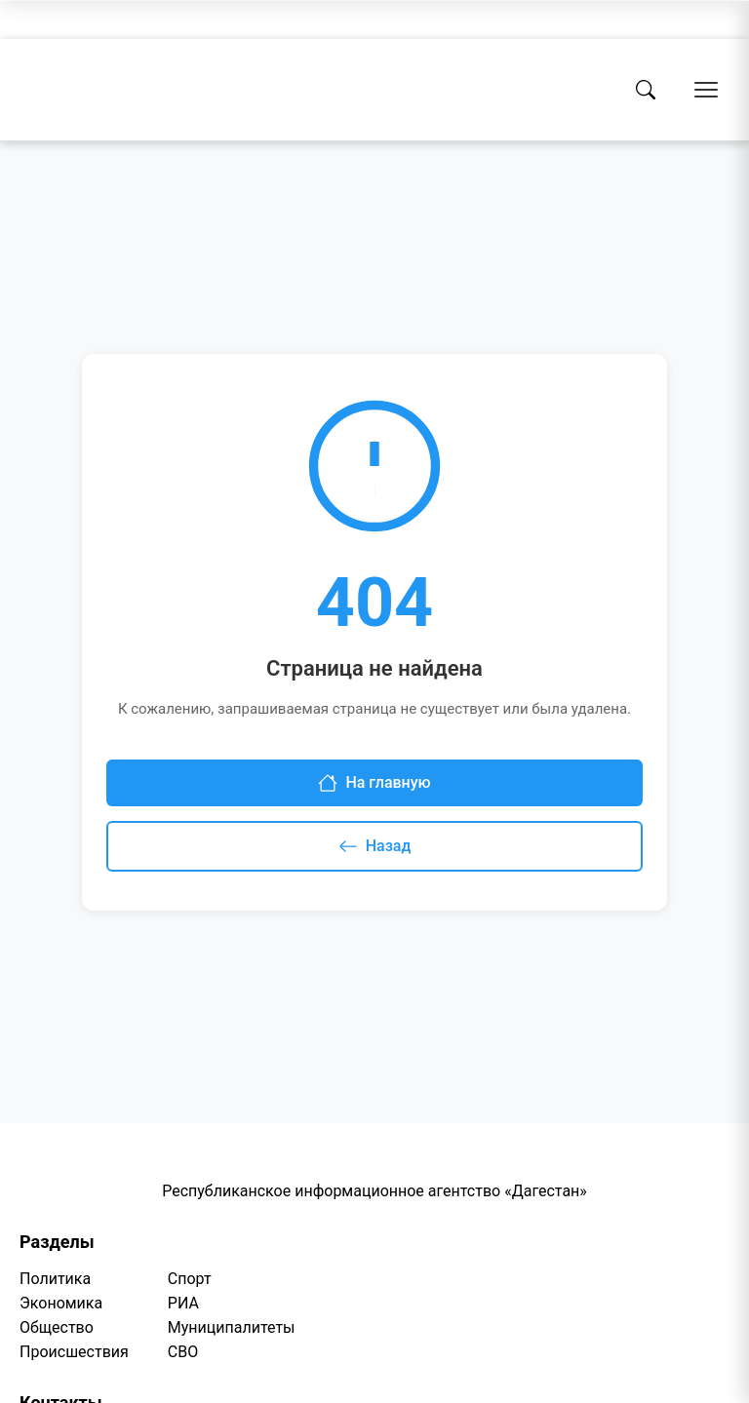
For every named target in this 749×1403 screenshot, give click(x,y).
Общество (57, 1327)
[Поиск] (645, 89)
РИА (183, 1303)
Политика (55, 1278)
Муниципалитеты (232, 1327)
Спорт (190, 1278)
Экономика (61, 1303)
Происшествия (74, 1352)
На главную (374, 783)
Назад (375, 846)
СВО (183, 1352)
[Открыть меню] (706, 89)
